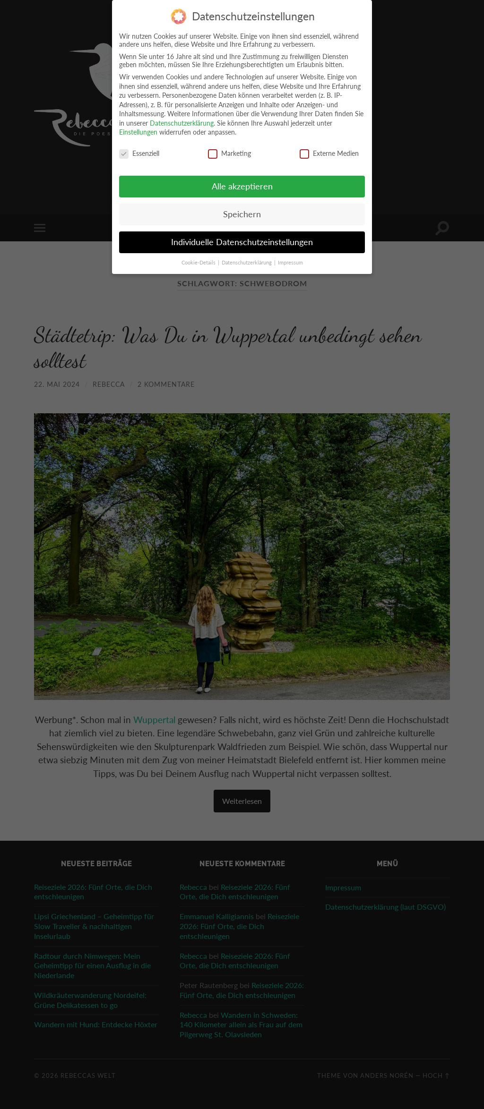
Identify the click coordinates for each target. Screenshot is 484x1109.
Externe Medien (329, 152)
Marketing (229, 152)
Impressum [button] (290, 261)
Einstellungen (138, 131)
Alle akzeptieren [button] (242, 185)
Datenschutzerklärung (182, 122)
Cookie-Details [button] (199, 261)
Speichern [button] (242, 213)
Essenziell (139, 152)
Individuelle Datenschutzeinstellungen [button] (242, 241)
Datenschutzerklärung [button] (247, 261)
